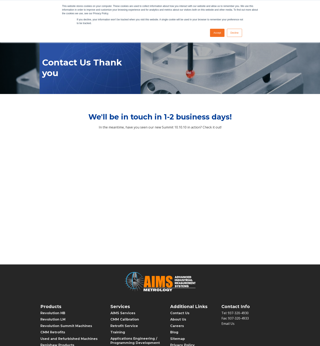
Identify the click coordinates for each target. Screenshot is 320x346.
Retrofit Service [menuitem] (124, 326)
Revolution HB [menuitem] (52, 313)
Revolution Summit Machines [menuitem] (66, 326)
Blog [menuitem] (174, 332)
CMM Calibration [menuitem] (124, 319)
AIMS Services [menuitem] (122, 313)
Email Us (227, 323)
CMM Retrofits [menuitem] (52, 332)
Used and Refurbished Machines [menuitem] (69, 339)
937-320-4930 (238, 313)
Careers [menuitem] (177, 326)
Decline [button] (234, 32)
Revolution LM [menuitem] (53, 319)
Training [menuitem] (117, 332)
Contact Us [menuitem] (179, 313)
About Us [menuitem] (178, 319)
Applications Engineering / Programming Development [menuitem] (135, 341)
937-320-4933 (238, 318)
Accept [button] (217, 32)
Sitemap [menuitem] (177, 339)
